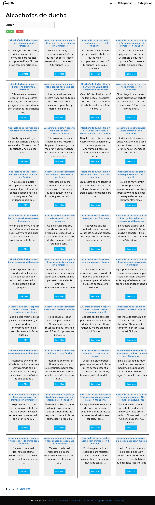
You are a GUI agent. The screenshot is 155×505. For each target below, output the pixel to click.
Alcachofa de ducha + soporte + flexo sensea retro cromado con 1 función (131, 262)
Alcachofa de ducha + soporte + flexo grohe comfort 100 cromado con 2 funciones (131, 397)
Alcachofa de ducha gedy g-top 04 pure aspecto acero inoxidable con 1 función (59, 397)
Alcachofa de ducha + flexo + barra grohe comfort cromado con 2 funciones (131, 353)
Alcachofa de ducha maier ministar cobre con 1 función (131, 308)
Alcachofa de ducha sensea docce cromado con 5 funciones (24, 43)
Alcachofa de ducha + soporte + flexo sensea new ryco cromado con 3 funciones (23, 397)
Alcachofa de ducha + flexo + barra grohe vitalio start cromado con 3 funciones (95, 87)
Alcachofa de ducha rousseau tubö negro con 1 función (60, 352)
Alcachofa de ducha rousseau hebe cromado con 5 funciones (131, 87)
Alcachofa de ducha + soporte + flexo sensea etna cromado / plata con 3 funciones (95, 397)
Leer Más (23, 73)
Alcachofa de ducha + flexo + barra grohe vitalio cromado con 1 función (23, 174)
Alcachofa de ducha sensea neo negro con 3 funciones (95, 217)
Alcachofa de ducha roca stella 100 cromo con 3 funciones (23, 129)
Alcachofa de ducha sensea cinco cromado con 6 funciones (131, 130)
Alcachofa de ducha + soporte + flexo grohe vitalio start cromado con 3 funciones (131, 218)
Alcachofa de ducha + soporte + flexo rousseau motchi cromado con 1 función (131, 43)
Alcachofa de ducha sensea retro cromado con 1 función (95, 260)
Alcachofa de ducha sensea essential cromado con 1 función (95, 353)
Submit (10, 31)
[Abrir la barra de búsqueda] (111, 3)
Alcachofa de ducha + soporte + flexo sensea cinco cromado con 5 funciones (59, 43)
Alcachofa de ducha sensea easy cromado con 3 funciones (23, 352)
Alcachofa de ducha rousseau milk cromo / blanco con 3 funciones (60, 174)
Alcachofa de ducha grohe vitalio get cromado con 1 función (131, 174)
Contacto (107, 500)
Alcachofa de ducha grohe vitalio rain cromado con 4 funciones (95, 441)
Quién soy (119, 500)
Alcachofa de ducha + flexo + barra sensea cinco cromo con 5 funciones (23, 218)
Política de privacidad (58, 500)
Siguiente (26, 488)
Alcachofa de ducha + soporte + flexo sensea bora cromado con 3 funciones (59, 441)
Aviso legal (96, 500)
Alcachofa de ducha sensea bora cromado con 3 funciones (23, 260)
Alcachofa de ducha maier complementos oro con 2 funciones (95, 43)
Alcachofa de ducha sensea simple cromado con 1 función (131, 439)
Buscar (10, 24)
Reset (20, 31)
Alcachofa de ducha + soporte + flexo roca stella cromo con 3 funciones (23, 441)
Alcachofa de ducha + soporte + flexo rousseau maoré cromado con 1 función (95, 309)
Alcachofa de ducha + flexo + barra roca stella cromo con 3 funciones (95, 174)
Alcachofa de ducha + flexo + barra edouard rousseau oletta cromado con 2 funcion (95, 130)
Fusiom (9, 3)
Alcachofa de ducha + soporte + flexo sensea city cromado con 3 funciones (59, 262)
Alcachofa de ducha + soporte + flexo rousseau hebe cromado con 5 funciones (23, 309)
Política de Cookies (80, 500)
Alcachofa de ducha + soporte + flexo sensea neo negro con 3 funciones (59, 87)
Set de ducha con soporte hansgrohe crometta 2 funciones (24, 87)
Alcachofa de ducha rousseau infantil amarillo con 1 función (59, 308)
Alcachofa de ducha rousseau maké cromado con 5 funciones (60, 218)
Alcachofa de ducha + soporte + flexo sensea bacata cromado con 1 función (59, 130)
